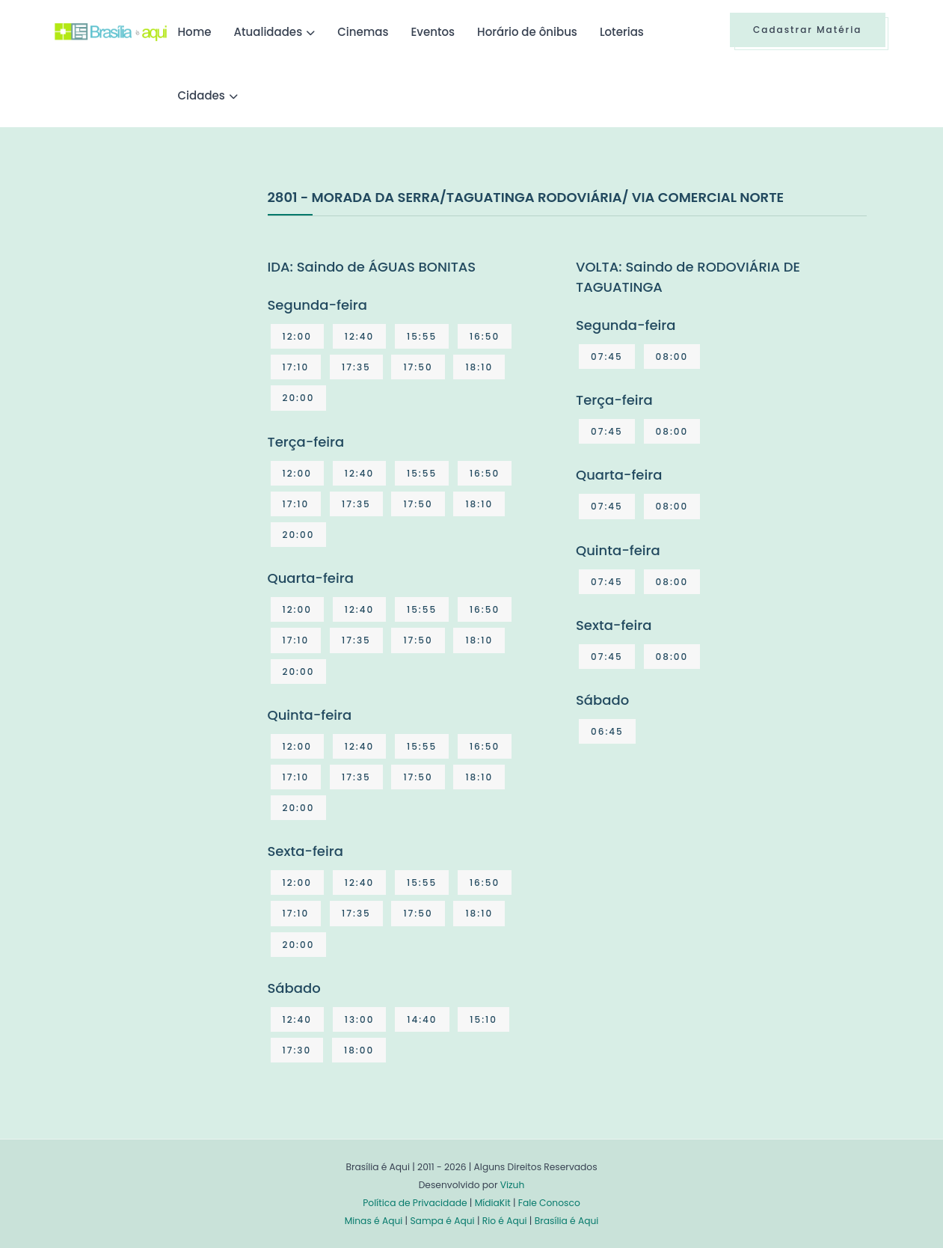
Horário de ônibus (527, 32)
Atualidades (268, 32)
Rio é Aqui (504, 1220)
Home (195, 32)
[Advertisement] (167, 298)
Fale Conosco (549, 1202)
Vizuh (512, 1184)
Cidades (201, 95)
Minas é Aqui (374, 1220)
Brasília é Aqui (567, 1220)
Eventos (433, 32)
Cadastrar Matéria (807, 29)
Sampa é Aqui (442, 1220)
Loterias (622, 32)
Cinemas (362, 32)
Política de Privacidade (415, 1202)
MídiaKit (493, 1202)
